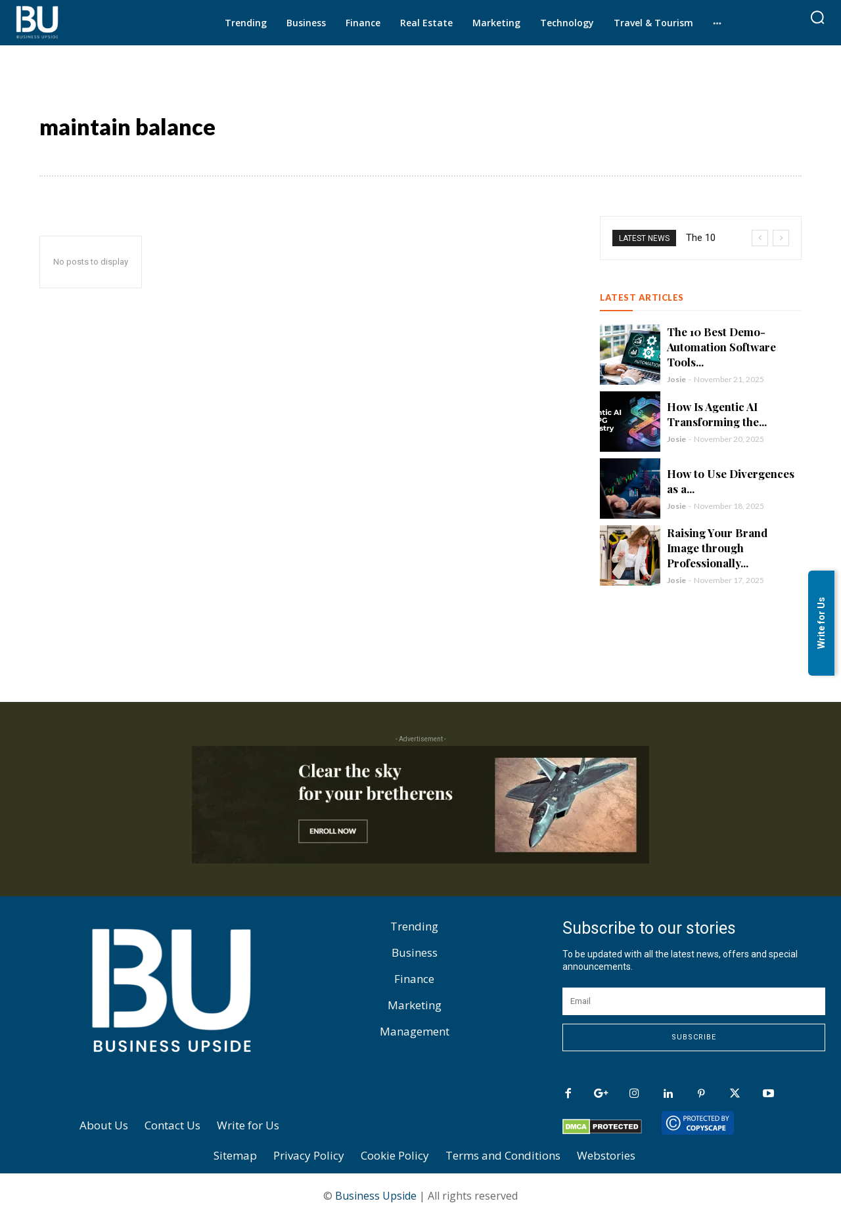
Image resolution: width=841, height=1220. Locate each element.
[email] (693, 1003)
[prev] (760, 240)
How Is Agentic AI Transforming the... (717, 416)
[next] (781, 240)
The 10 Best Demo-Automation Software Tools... (721, 348)
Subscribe (693, 1039)
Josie (676, 381)
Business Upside (376, 1197)
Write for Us (821, 623)
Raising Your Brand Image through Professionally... (717, 549)
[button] (817, 17)
